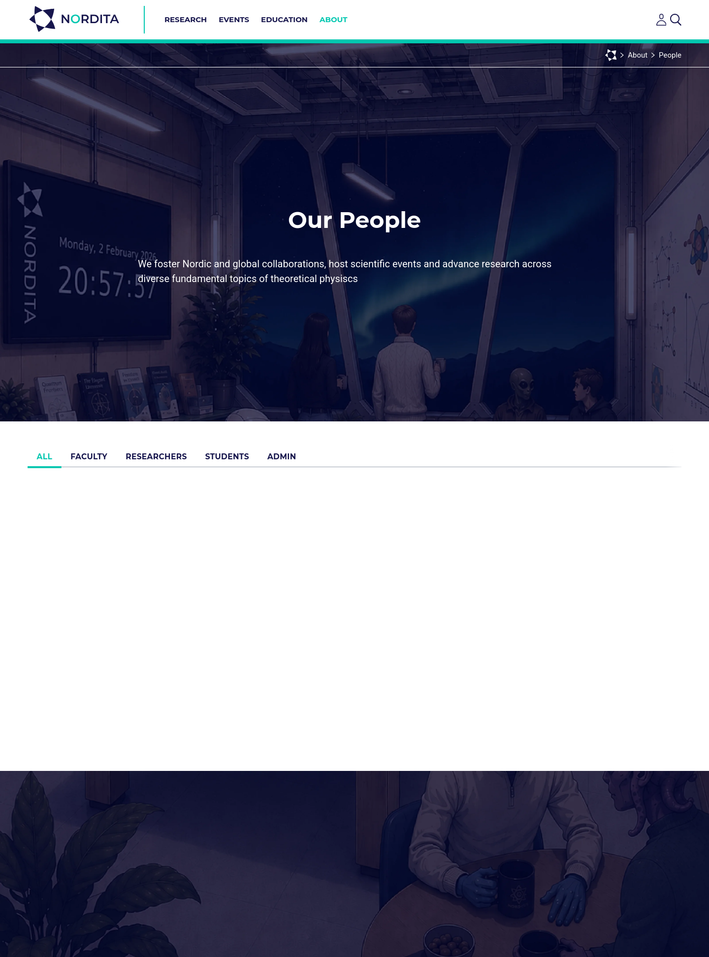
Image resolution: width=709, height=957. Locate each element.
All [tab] (47, 459)
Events (234, 19)
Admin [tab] (301, 459)
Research (185, 19)
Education (284, 19)
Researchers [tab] (167, 459)
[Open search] (675, 20)
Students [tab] (242, 459)
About (334, 19)
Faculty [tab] (96, 459)
